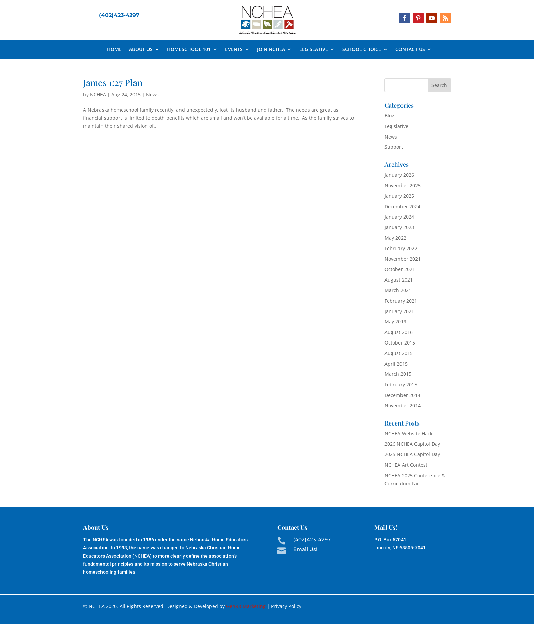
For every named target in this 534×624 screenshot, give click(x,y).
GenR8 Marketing (246, 606)
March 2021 (397, 290)
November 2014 (402, 405)
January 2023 (399, 227)
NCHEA (98, 94)
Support (393, 147)
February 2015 (400, 384)
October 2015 (399, 342)
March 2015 (397, 374)
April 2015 (396, 364)
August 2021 (398, 279)
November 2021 (402, 259)
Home (114, 49)
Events (234, 49)
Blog (389, 115)
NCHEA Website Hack (408, 433)
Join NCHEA (271, 49)
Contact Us (410, 49)
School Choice (361, 49)
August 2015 (398, 353)
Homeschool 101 (189, 49)
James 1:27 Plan (113, 83)
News (152, 94)
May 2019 (395, 321)
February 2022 (400, 248)
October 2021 (399, 269)
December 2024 (402, 206)
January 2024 (399, 216)
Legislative (313, 49)
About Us (141, 49)
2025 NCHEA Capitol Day (412, 454)
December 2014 (402, 395)
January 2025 (399, 196)
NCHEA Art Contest (405, 465)
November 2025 (402, 185)
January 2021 (399, 311)
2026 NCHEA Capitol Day (412, 444)
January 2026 (399, 175)
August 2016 (398, 332)
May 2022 (395, 238)
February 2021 (400, 301)
